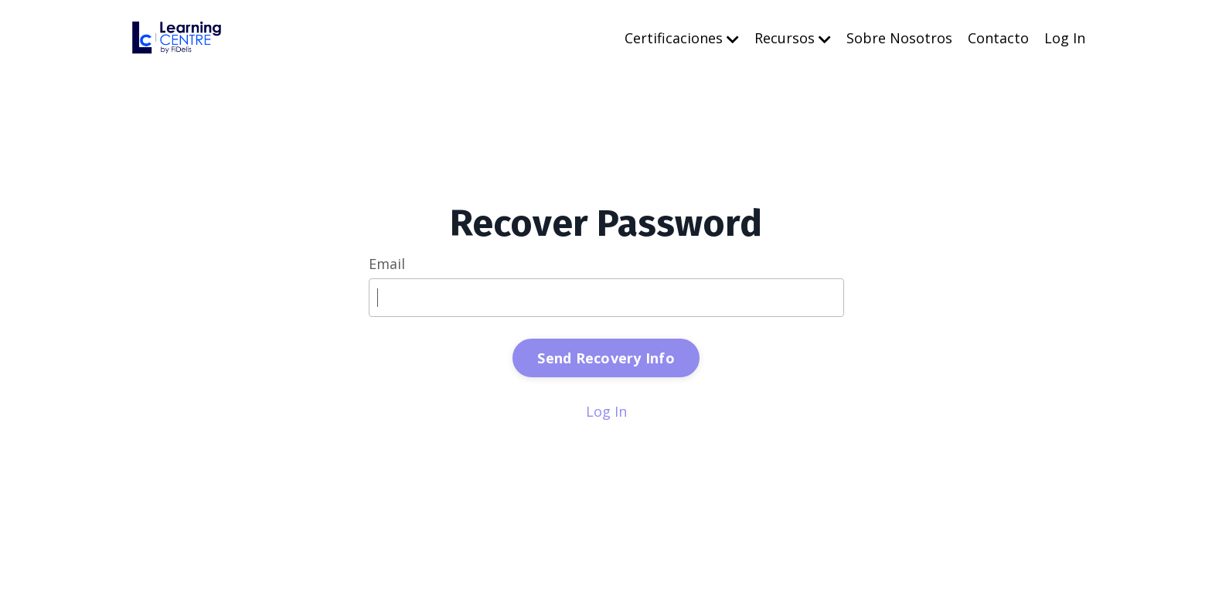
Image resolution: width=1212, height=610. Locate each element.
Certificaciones (682, 38)
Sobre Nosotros (899, 38)
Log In (1064, 38)
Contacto (998, 38)
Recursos (792, 38)
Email (387, 263)
